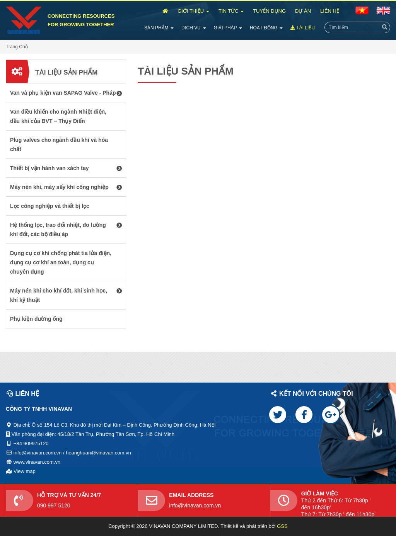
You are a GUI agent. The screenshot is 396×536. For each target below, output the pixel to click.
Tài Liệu (302, 28)
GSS (282, 526)
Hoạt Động (266, 28)
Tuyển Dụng (269, 11)
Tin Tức (231, 11)
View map (25, 471)
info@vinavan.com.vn (195, 505)
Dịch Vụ (193, 28)
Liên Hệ (329, 11)
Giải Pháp (228, 28)
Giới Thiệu (193, 11)
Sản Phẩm (159, 28)
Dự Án (303, 11)
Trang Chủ (17, 46)
